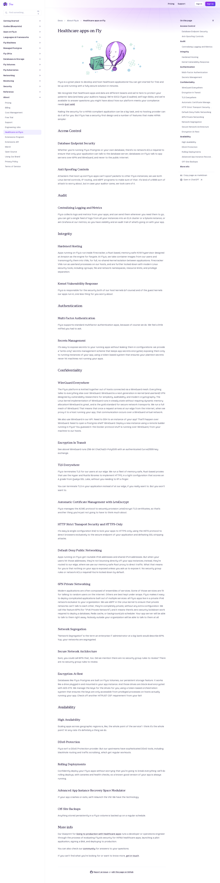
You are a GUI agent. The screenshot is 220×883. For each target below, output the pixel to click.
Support (181, 4)
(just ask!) (70, 104)
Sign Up (210, 4)
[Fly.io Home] (5, 4)
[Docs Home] (10, 4)
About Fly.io (73, 20)
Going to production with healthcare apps (98, 833)
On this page (186, 20)
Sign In (199, 4)
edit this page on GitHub (122, 872)
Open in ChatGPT (191, 180)
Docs (60, 20)
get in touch (132, 855)
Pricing (171, 4)
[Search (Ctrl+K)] (22, 13)
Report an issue (99, 872)
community (89, 848)
